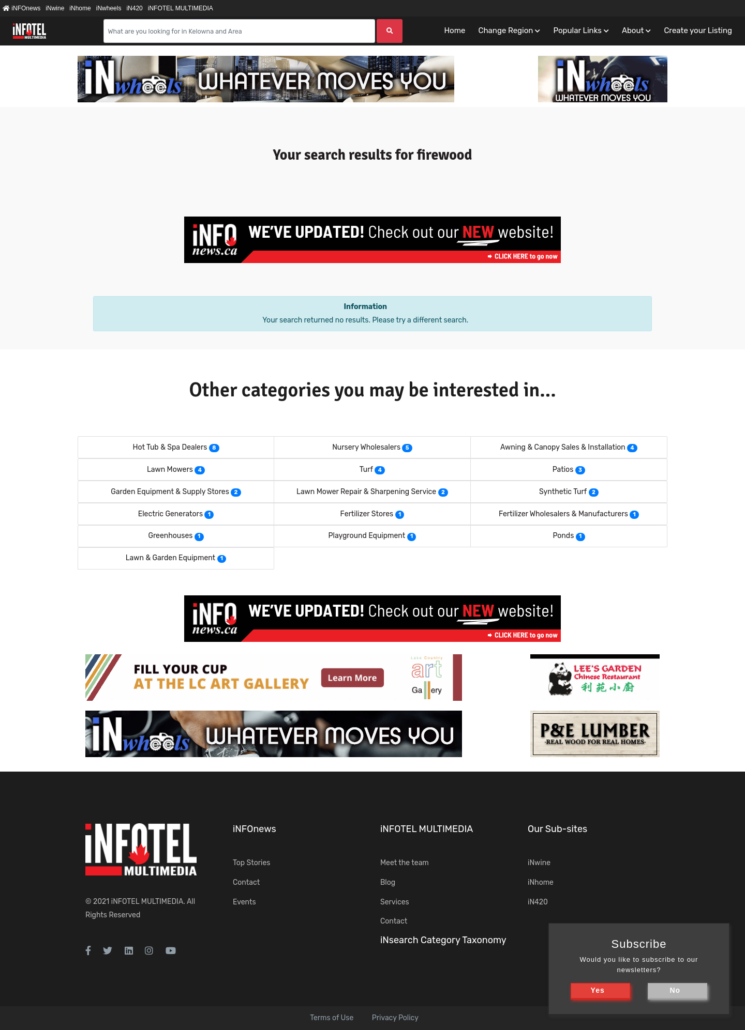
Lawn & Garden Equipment (170, 558)
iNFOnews (21, 8)
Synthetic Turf (563, 491)
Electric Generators (170, 514)
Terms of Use (331, 1017)
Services (394, 902)
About (633, 30)
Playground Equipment (367, 535)
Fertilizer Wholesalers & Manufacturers (563, 514)
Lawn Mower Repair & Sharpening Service (366, 491)
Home (454, 30)
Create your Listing (698, 30)
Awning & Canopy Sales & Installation (562, 447)
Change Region (505, 30)
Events (244, 902)
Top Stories (251, 862)
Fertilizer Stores (367, 514)
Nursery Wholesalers (366, 447)
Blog (387, 882)
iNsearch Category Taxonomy (443, 940)
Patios (563, 469)
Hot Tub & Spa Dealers (169, 447)
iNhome (80, 8)
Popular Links (577, 30)
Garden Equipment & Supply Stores (170, 491)
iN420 (134, 8)
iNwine (55, 8)
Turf (366, 469)
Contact (246, 882)
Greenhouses (170, 535)
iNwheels (109, 8)
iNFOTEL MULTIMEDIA (180, 8)
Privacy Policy (395, 1017)
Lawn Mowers (170, 469)
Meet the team (404, 862)
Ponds (563, 535)
